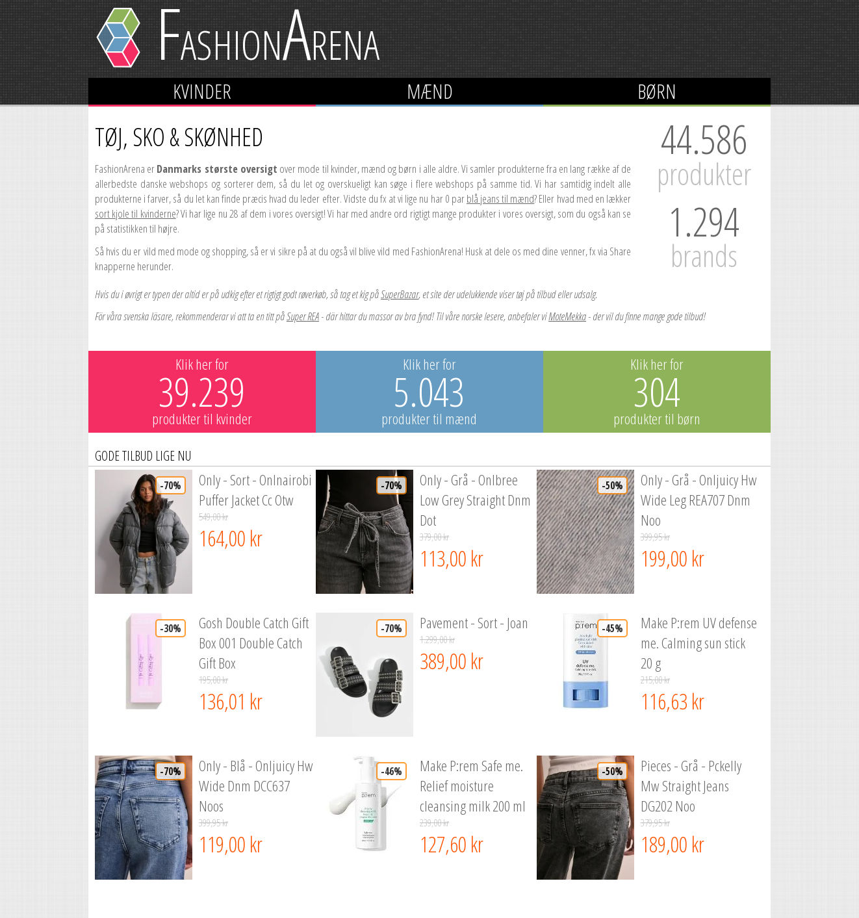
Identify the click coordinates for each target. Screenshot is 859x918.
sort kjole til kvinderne (135, 213)
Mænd (430, 91)
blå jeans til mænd (500, 198)
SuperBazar (399, 294)
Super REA (303, 316)
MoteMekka (567, 316)
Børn (656, 91)
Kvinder (202, 91)
